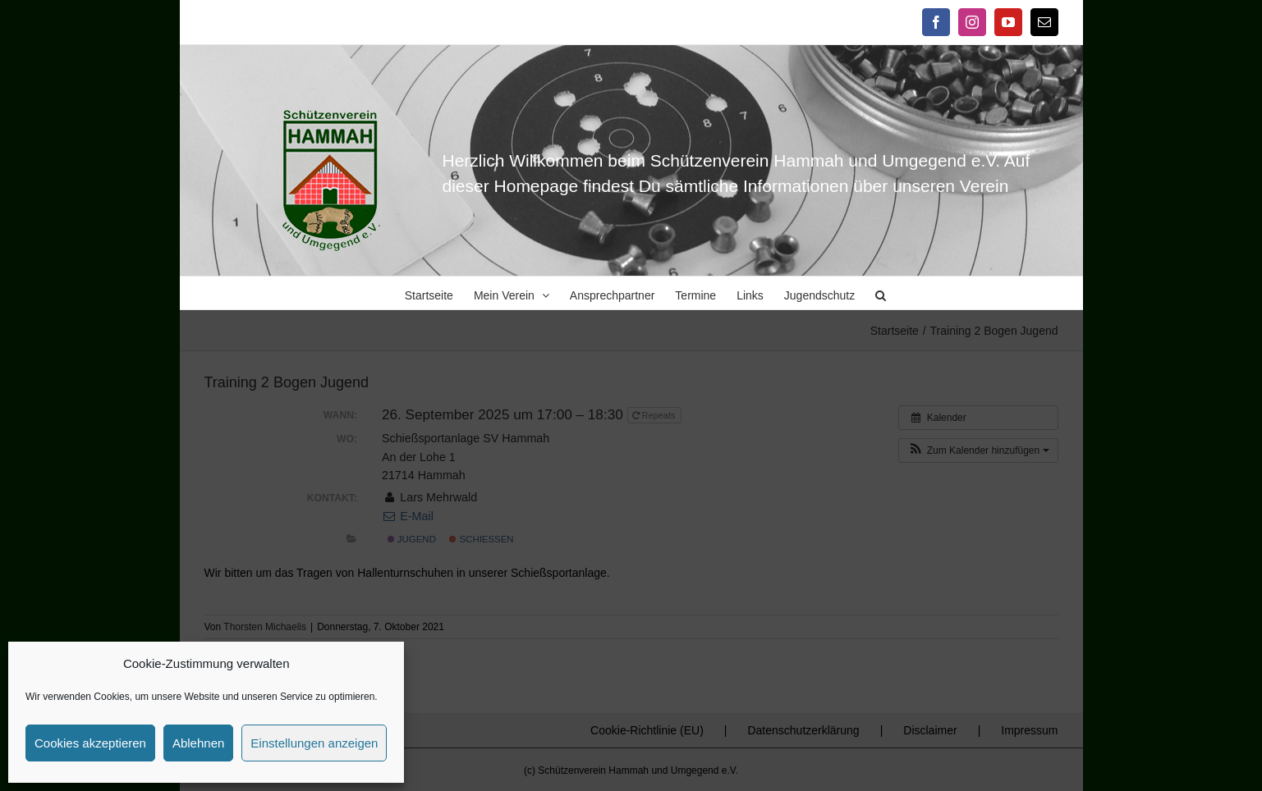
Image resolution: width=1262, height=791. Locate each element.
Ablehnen (198, 743)
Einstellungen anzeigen (314, 743)
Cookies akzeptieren (90, 743)
